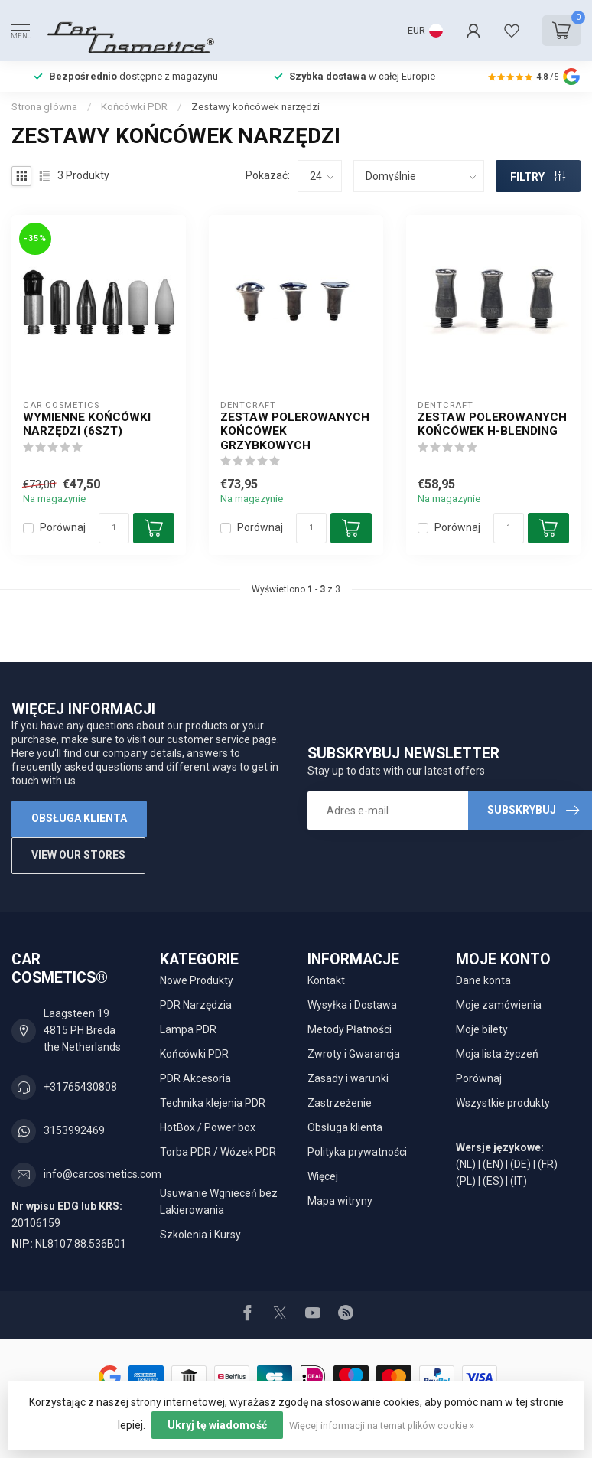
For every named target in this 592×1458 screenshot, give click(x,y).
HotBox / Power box (207, 1127)
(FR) (548, 1164)
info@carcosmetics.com (102, 1174)
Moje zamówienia (499, 1005)
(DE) (520, 1164)
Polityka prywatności (357, 1152)
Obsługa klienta (79, 818)
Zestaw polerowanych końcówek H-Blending (492, 424)
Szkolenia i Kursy (200, 1234)
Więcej (322, 1176)
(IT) (518, 1181)
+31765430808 (80, 1087)
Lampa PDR (188, 1029)
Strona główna (44, 107)
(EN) (493, 1164)
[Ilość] (114, 528)
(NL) (466, 1164)
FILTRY (537, 177)
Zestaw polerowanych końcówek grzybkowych (294, 431)
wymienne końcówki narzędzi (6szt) (87, 424)
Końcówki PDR (134, 107)
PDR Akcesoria (195, 1078)
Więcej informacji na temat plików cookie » (381, 1425)
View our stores (78, 855)
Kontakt (326, 980)
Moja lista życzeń (497, 1054)
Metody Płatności (349, 1029)
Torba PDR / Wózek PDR (218, 1152)
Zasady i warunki (348, 1078)
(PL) (466, 1181)
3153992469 (74, 1130)
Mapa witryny (339, 1201)
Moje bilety (482, 1029)
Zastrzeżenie (339, 1103)
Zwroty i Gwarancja (353, 1054)
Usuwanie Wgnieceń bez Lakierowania (219, 1201)
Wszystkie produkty (503, 1103)
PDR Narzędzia (196, 1005)
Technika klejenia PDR (212, 1103)
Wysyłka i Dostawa (352, 1005)
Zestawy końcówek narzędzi (255, 107)
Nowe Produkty (196, 980)
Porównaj (63, 527)
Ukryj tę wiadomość (217, 1425)
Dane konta (483, 980)
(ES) (493, 1181)
